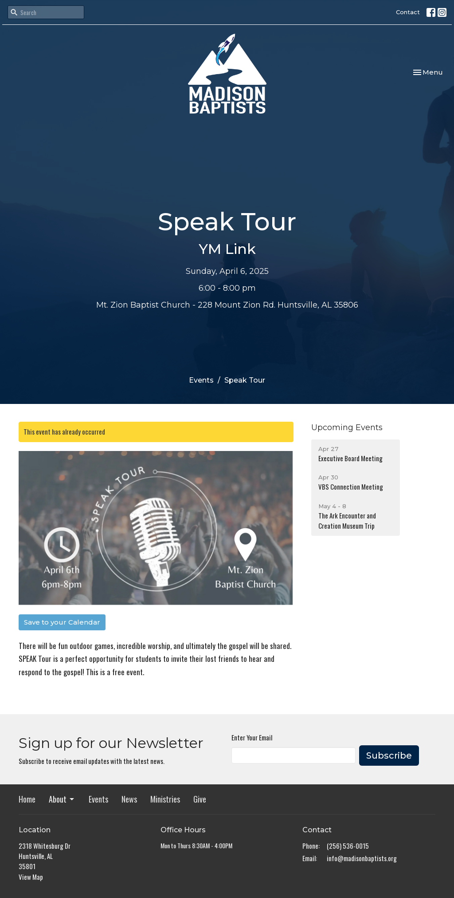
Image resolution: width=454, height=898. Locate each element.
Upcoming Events (347, 427)
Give (199, 799)
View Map (31, 877)
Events (201, 380)
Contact (408, 12)
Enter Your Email (251, 737)
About (62, 799)
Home (27, 799)
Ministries (165, 799)
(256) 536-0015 (348, 846)
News (129, 799)
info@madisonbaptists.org (362, 858)
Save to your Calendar (62, 622)
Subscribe (389, 755)
